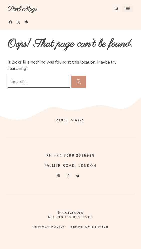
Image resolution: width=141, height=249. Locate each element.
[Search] (78, 82)
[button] (116, 9)
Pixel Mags (22, 9)
